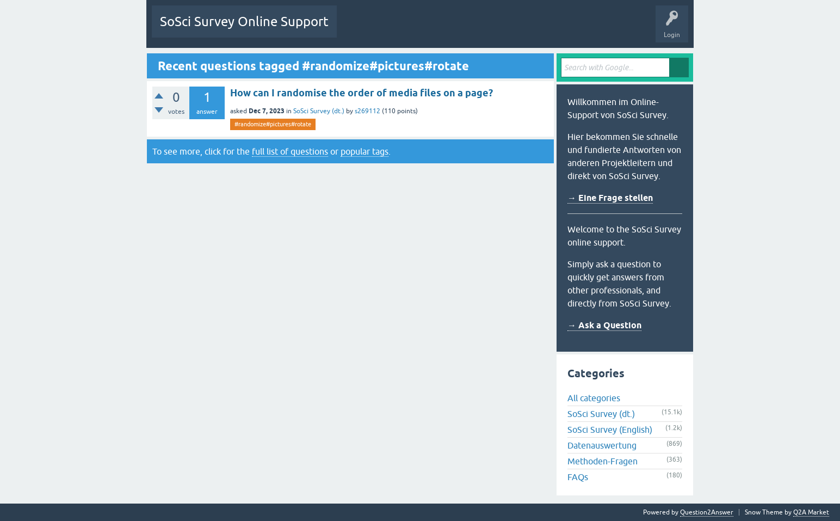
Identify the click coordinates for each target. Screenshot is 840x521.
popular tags (364, 151)
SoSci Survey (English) (609, 429)
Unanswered (405, 29)
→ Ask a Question (604, 325)
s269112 (367, 111)
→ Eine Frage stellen (610, 198)
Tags (447, 29)
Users (481, 29)
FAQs (577, 477)
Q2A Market (811, 512)
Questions (360, 29)
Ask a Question (526, 29)
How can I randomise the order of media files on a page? (361, 93)
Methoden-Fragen (602, 461)
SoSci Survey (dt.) (318, 111)
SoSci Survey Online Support (244, 21)
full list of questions (290, 151)
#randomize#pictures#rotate (272, 124)
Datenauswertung (602, 445)
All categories (593, 398)
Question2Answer (706, 512)
